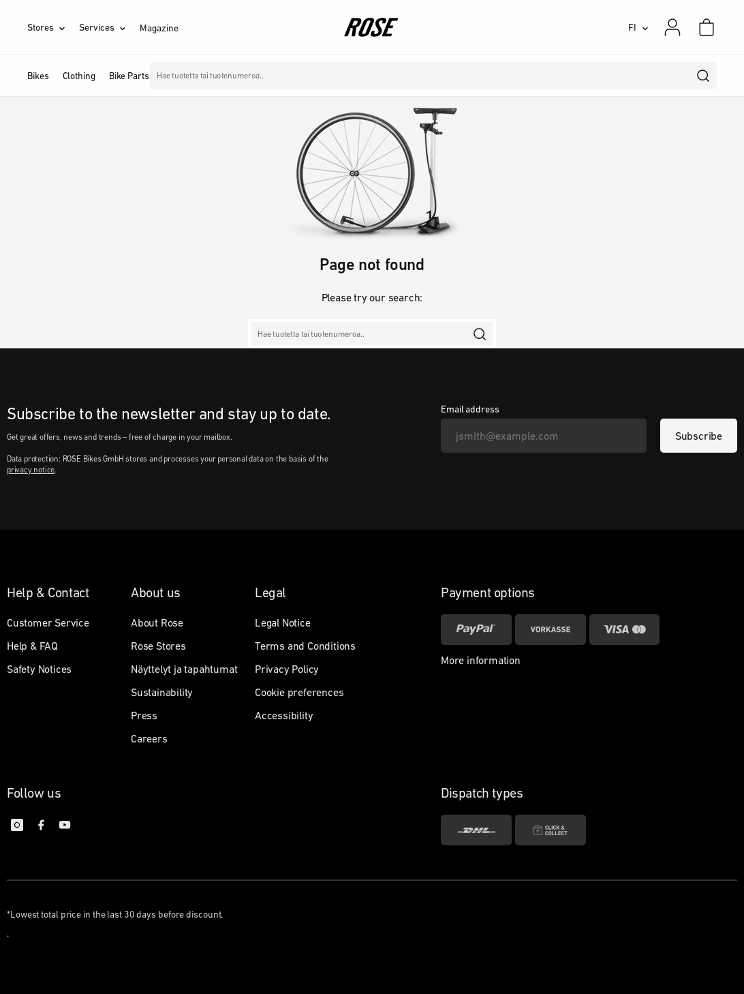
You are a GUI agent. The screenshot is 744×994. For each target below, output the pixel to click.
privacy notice (31, 470)
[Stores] (53, 27)
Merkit (284, 75)
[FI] (638, 27)
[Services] (109, 27)
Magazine (159, 27)
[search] (704, 75)
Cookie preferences (299, 692)
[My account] (672, 27)
